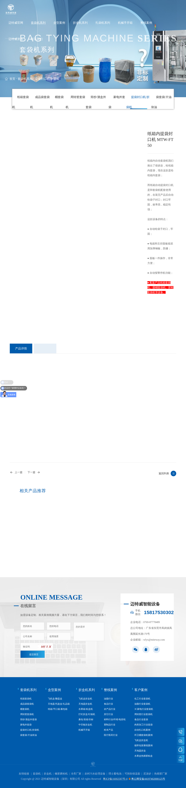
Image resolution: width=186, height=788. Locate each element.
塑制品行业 (109, 724)
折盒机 (48, 773)
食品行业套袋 (141, 719)
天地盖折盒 (140, 750)
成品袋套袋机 (27, 704)
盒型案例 (59, 22)
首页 (12, 78)
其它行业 (108, 714)
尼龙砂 (147, 773)
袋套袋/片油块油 (28, 735)
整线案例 (146, 22)
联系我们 (37, 39)
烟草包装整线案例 (143, 745)
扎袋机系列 (102, 22)
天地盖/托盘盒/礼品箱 (59, 704)
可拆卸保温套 (132, 773)
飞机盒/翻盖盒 (55, 698)
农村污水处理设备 (95, 773)
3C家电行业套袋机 (143, 709)
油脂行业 (108, 698)
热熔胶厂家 (160, 773)
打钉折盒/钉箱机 (87, 714)
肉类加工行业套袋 (143, 724)
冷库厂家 (76, 773)
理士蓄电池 (115, 773)
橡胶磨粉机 (61, 773)
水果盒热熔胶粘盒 (143, 756)
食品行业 (108, 704)
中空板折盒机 (85, 724)
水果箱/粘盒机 (86, 709)
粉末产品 (108, 730)
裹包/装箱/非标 (86, 719)
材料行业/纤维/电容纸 (115, 719)
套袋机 (37, 773)
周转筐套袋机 (27, 714)
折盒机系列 (80, 22)
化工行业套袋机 (142, 698)
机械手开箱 (125, 22)
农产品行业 (109, 709)
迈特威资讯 (15, 39)
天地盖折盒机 (85, 704)
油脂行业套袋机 (142, 704)
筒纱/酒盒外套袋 (28, 719)
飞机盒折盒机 (85, 698)
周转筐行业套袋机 (143, 714)
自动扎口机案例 (142, 730)
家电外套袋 (26, 724)
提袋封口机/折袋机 (47, 78)
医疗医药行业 (111, 735)
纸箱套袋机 (26, 698)
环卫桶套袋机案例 (143, 735)
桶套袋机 (24, 709)
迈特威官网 (15, 22)
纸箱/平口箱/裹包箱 (57, 709)
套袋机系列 (38, 22)
